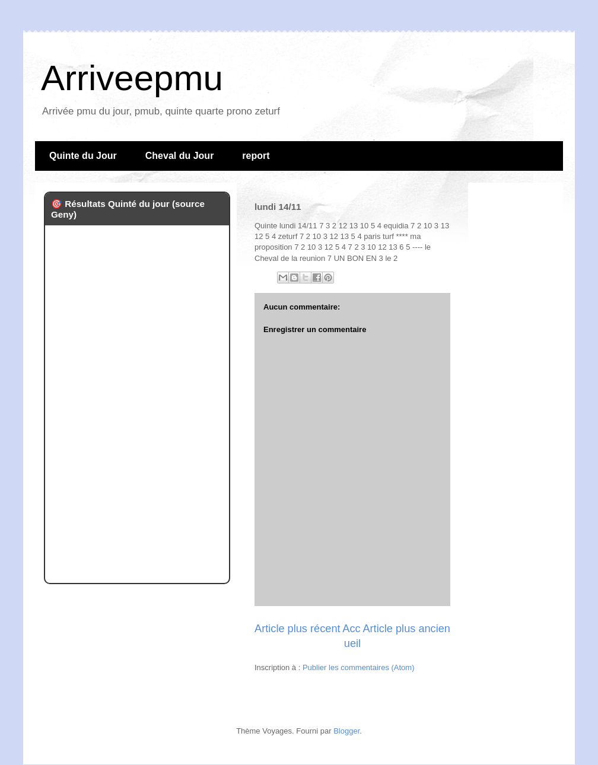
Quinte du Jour (83, 156)
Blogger (346, 730)
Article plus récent (298, 629)
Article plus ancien (406, 629)
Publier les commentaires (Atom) (359, 667)
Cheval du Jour (179, 156)
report (255, 156)
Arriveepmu (132, 78)
